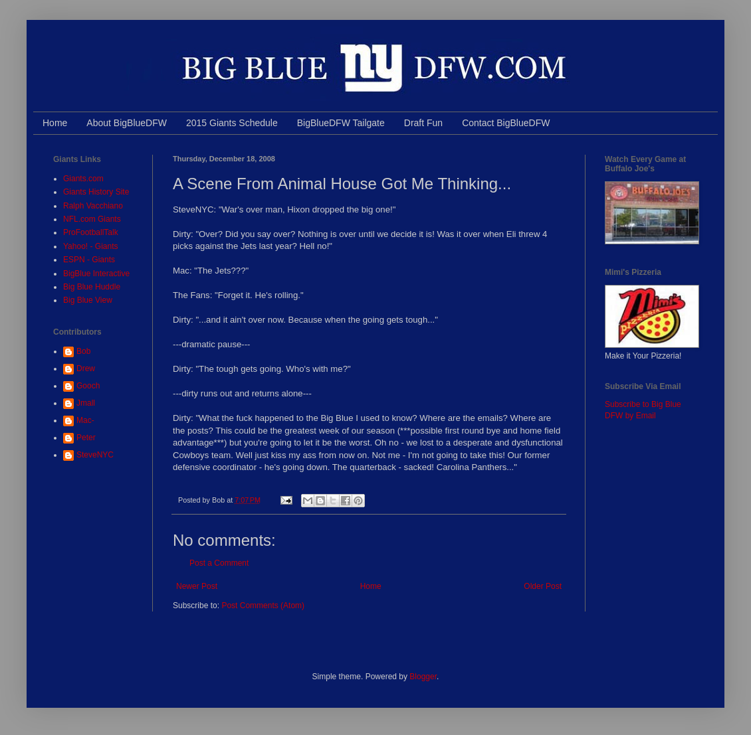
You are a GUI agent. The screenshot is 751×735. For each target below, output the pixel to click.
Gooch (88, 385)
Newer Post (196, 586)
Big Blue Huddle (91, 286)
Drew (85, 368)
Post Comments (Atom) (262, 605)
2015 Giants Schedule (232, 123)
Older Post (543, 586)
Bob (83, 351)
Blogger (423, 676)
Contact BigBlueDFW (506, 123)
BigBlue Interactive (96, 273)
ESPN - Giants (89, 259)
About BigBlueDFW (126, 123)
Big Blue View (87, 300)
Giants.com (83, 178)
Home (55, 123)
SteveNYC (95, 454)
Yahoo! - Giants (90, 246)
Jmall (85, 403)
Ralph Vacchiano (93, 205)
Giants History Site (96, 192)
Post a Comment (219, 563)
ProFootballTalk (90, 232)
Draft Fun (423, 123)
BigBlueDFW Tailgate (341, 123)
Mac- (85, 420)
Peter (86, 437)
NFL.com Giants (92, 219)
